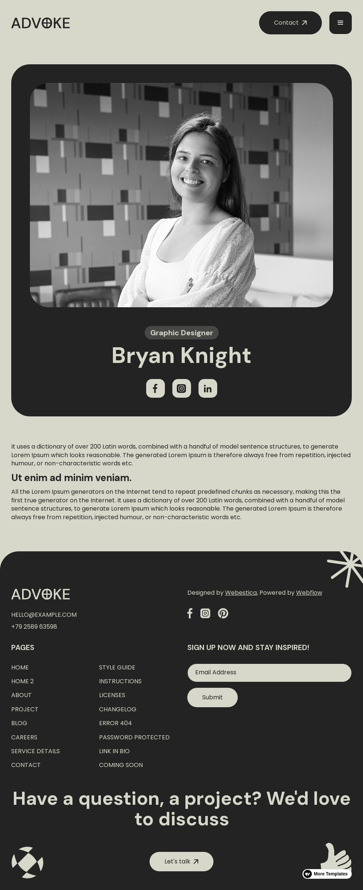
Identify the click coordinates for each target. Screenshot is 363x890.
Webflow (309, 592)
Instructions (120, 681)
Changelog (117, 709)
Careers (24, 737)
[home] (40, 23)
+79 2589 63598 (34, 627)
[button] (340, 23)
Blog (19, 723)
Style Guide (117, 667)
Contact (26, 765)
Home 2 (22, 681)
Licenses (112, 695)
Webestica (241, 592)
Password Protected (134, 737)
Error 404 (115, 723)
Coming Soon (121, 765)
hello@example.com (44, 615)
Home (20, 667)
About (21, 695)
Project (25, 709)
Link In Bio (114, 751)
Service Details (35, 751)
